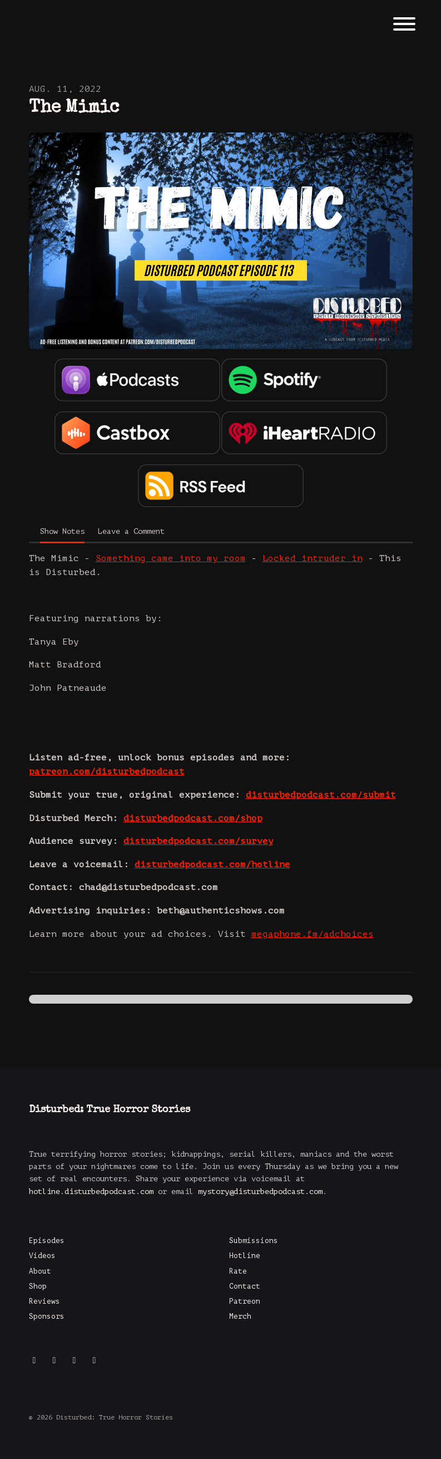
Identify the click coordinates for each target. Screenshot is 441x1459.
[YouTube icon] (74, 1360)
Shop (38, 1286)
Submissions (253, 1241)
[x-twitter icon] (94, 1360)
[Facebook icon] (54, 1360)
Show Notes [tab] (62, 531)
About (40, 1271)
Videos (42, 1256)
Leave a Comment (131, 531)
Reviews (44, 1301)
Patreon (244, 1301)
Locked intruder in (312, 558)
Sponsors (47, 1316)
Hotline (244, 1256)
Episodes (47, 1241)
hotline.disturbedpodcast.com (91, 1191)
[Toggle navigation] (404, 26)
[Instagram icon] (34, 1360)
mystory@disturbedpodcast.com (260, 1191)
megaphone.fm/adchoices (312, 934)
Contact (244, 1286)
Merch (240, 1316)
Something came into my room (171, 558)
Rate (238, 1271)
